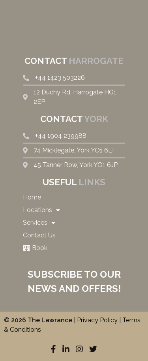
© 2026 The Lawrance (38, 320)
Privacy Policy (97, 320)
